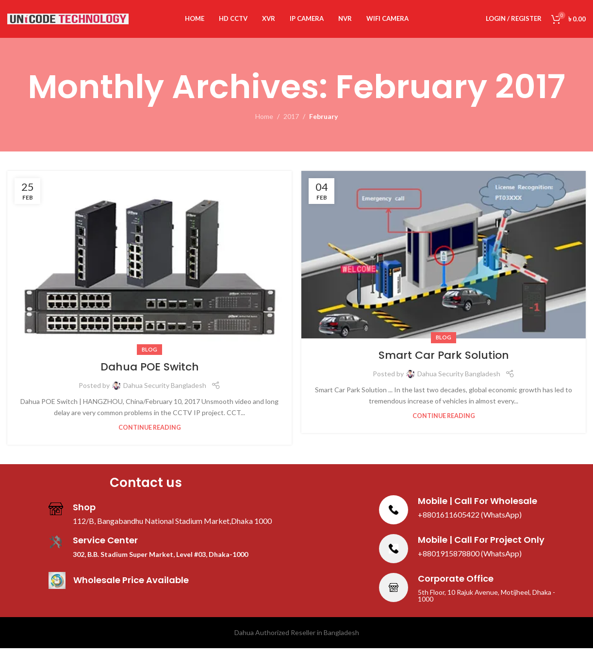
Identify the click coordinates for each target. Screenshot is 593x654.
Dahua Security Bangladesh (164, 391)
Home (264, 122)
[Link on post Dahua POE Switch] (149, 266)
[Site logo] (68, 21)
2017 (291, 122)
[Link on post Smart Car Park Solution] (443, 260)
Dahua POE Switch (149, 372)
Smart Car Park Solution (444, 361)
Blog (149, 355)
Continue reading (149, 433)
